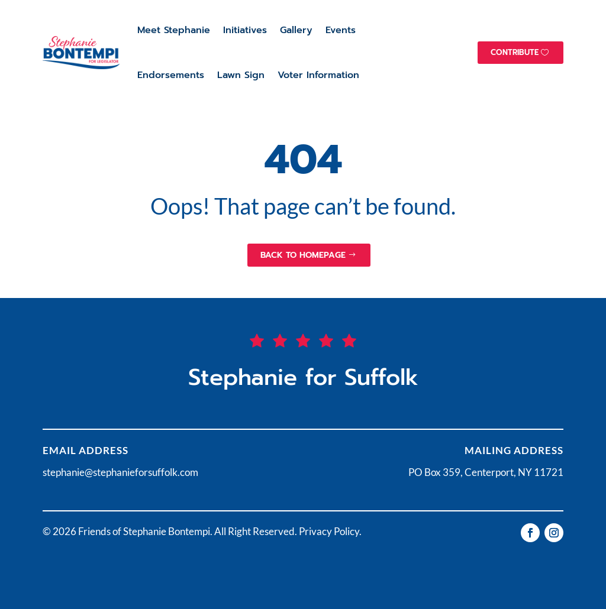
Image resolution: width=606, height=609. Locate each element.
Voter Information (318, 75)
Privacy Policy (329, 531)
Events (340, 30)
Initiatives (245, 30)
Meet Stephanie (173, 30)
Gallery (296, 30)
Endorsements (170, 75)
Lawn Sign (241, 75)
